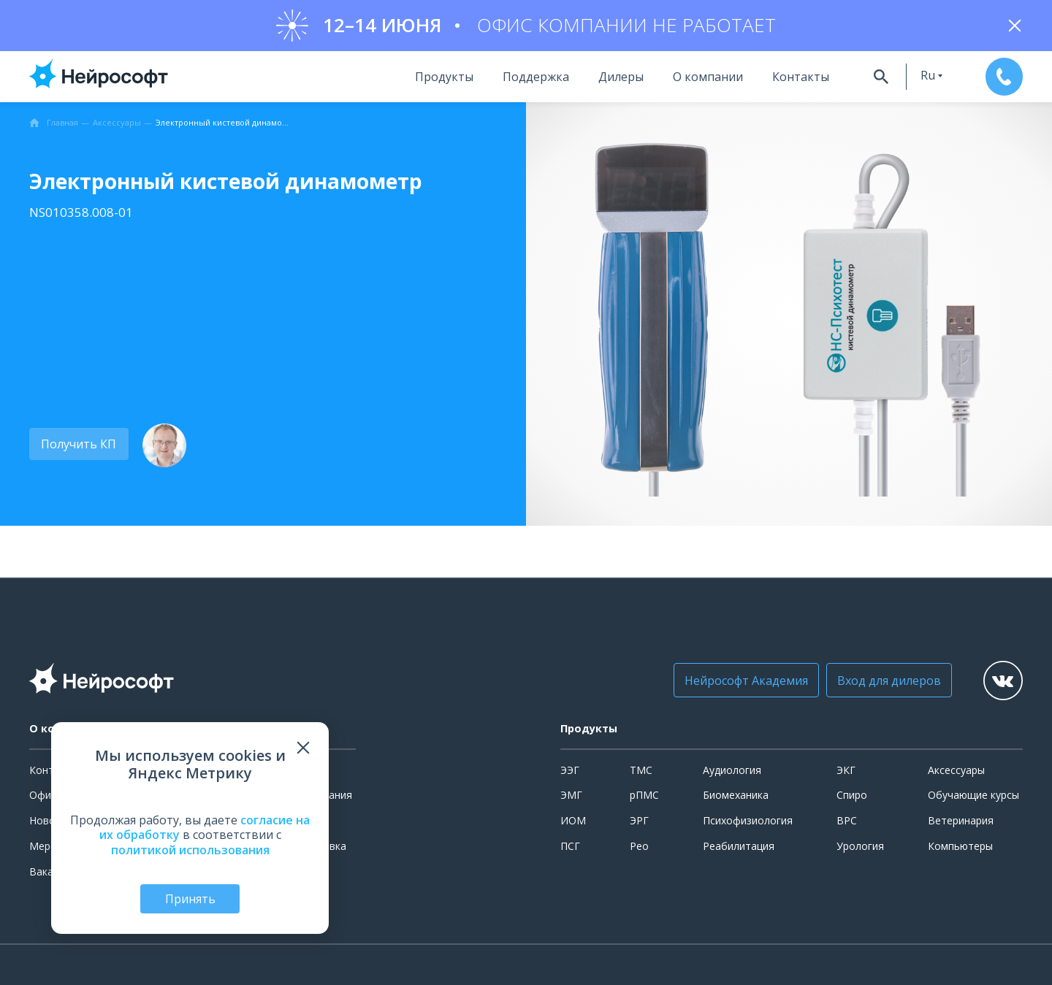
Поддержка (533, 77)
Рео (639, 846)
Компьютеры (960, 846)
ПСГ (570, 846)
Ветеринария (961, 820)
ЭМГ (571, 795)
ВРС (846, 820)
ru (926, 75)
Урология (860, 846)
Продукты (442, 77)
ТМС (641, 770)
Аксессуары (956, 770)
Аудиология (732, 770)
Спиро (851, 795)
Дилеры (618, 77)
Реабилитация (738, 846)
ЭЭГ (569, 770)
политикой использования (190, 850)
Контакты (798, 77)
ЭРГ (639, 820)
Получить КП (78, 444)
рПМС (644, 795)
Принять (190, 899)
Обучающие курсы (973, 795)
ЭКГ (845, 770)
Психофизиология (748, 820)
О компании (706, 77)
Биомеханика (736, 795)
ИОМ (573, 820)
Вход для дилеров (887, 680)
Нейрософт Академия (745, 680)
